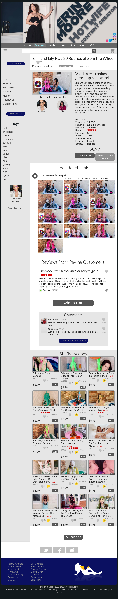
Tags (15, 124)
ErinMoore (16, 202)
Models (53, 45)
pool (5, 161)
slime (5, 168)
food (5, 150)
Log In (59, 592)
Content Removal (39, 569)
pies (5, 157)
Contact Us (13, 577)
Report (91, 144)
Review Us (8, 99)
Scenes (39, 45)
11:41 (56, 405)
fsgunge (46, 290)
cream (6, 135)
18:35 (56, 508)
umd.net (20, 208)
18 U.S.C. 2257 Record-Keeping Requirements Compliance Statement (59, 589)
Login (64, 45)
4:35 (112, 405)
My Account (13, 569)
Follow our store (16, 113)
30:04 (56, 474)
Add (55, 384)
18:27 (84, 438)
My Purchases (14, 566)
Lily (62, 111)
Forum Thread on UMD (105, 157)
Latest (6, 79)
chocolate (8, 131)
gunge (6, 153)
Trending (7, 83)
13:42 (112, 371)
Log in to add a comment (73, 340)
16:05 (84, 474)
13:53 (56, 371)
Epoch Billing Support (103, 589)
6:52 (84, 371)
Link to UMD (37, 572)
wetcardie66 (54, 319)
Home (27, 45)
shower (7, 164)
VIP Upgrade (37, 564)
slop (5, 172)
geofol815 (53, 329)
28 (41, 62)
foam (5, 146)
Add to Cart (85, 155)
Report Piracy (37, 566)
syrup (6, 175)
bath (5, 128)
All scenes (73, 537)
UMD (91, 45)
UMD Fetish (36, 574)
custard (7, 142)
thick (5, 179)
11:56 (56, 438)
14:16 (84, 405)
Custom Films (10, 103)
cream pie (8, 139)
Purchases (78, 45)
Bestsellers (9, 87)
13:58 (84, 508)
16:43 (112, 508)
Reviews (7, 91)
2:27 (112, 474)
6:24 (112, 438)
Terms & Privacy (15, 574)
